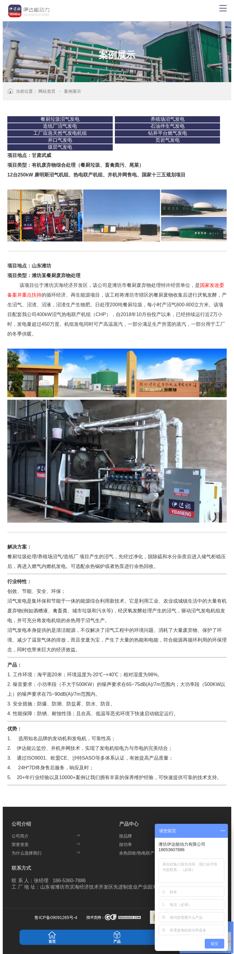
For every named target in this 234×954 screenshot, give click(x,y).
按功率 (125, 844)
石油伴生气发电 (168, 126)
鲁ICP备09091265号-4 (56, 917)
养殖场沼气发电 (168, 119)
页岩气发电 (167, 140)
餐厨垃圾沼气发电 (60, 119)
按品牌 (125, 836)
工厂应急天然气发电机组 (60, 133)
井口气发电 (60, 140)
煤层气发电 (60, 147)
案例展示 (72, 91)
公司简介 (20, 836)
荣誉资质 (20, 844)
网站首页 (46, 91)
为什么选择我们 (26, 853)
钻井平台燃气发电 (167, 133)
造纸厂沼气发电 (60, 126)
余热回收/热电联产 (136, 853)
